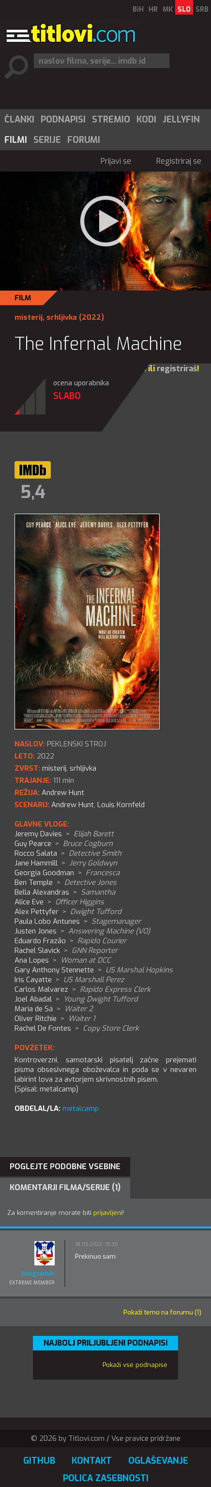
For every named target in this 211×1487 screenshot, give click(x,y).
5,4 (32, 492)
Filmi (15, 140)
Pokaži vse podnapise (135, 1365)
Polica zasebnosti (106, 1478)
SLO (184, 9)
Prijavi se (116, 161)
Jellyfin (181, 119)
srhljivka (61, 317)
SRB (202, 9)
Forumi (83, 140)
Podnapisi (63, 119)
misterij (29, 317)
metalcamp (80, 1108)
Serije (47, 140)
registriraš (177, 368)
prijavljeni (107, 1213)
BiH (138, 9)
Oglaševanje (158, 1461)
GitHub (39, 1461)
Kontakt (92, 1461)
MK (168, 9)
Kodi (146, 119)
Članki (19, 119)
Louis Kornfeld (121, 805)
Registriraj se (178, 161)
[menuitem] (19, 119)
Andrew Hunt (72, 805)
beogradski (38, 1273)
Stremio (111, 119)
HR (153, 9)
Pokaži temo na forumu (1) (162, 1312)
